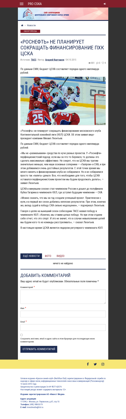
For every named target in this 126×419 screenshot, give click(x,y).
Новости (31, 25)
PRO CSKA (35, 4)
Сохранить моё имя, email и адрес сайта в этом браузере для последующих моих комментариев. (57, 340)
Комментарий (26, 287)
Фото (48, 256)
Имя (22, 308)
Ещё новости (31, 256)
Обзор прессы (30, 31)
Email (22, 322)
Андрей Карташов (54, 59)
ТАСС (33, 59)
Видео (60, 256)
